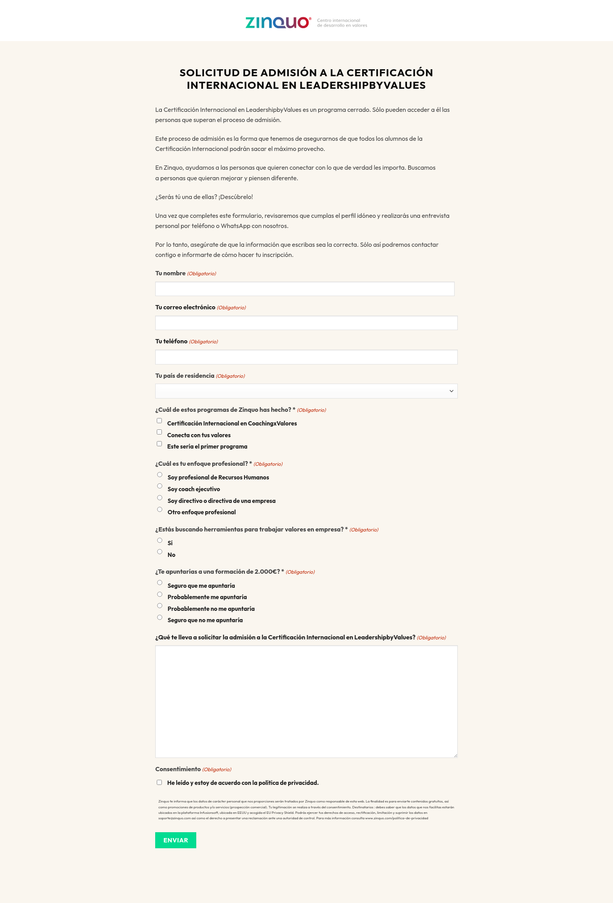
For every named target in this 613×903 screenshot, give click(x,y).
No (172, 554)
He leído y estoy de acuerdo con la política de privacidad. (243, 782)
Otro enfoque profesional (202, 512)
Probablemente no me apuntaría (211, 608)
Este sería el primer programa (207, 446)
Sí (170, 543)
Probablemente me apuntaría (207, 597)
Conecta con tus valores (199, 435)
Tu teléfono (186, 341)
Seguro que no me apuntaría (205, 620)
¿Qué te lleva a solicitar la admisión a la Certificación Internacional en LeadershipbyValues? (300, 637)
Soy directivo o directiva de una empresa (222, 500)
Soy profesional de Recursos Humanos (218, 477)
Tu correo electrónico (200, 307)
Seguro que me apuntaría (201, 585)
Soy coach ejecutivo (194, 489)
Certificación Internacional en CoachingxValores (232, 423)
